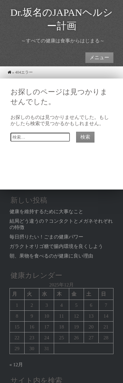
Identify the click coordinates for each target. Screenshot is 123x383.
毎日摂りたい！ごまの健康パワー (46, 236)
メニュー (99, 57)
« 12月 (16, 364)
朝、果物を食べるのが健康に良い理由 (51, 256)
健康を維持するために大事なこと (46, 211)
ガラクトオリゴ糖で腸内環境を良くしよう (56, 246)
